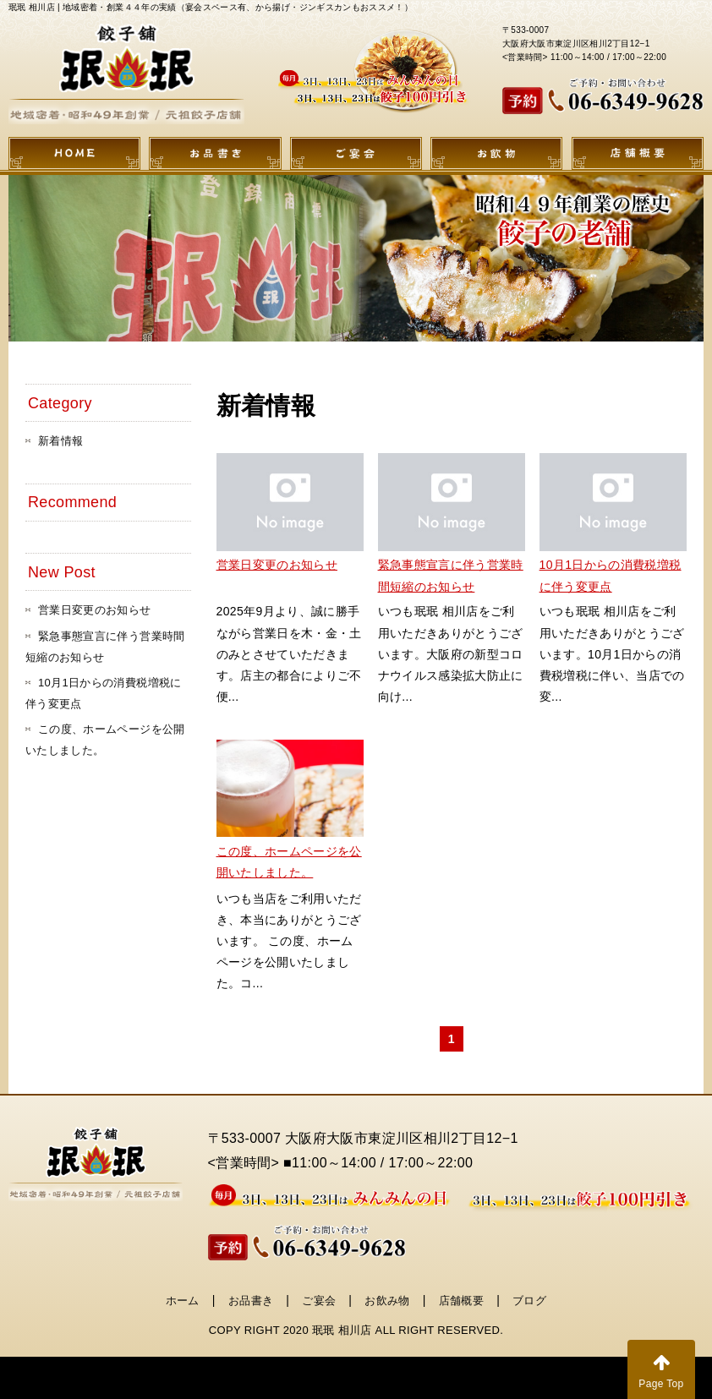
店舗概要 (461, 1300)
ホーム (183, 1300)
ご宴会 (319, 1300)
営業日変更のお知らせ (277, 564)
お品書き (250, 1300)
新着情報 (60, 440)
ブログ (529, 1300)
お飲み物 (386, 1300)
